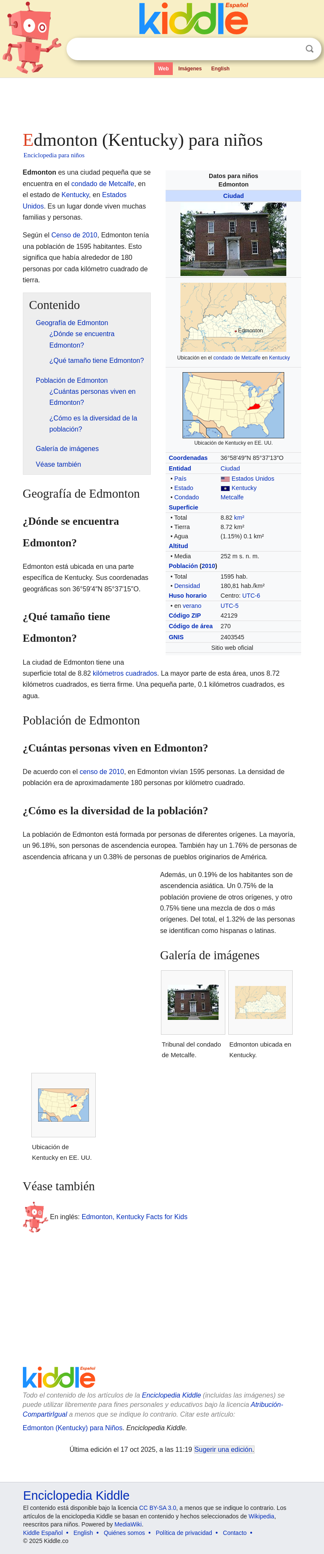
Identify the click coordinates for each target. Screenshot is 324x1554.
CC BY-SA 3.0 (157, 1507)
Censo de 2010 (74, 235)
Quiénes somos (124, 1532)
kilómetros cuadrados (125, 673)
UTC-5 (229, 605)
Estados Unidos (253, 478)
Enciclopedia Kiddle (171, 1395)
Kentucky (279, 358)
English (220, 69)
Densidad (187, 585)
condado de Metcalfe (236, 358)
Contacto (234, 1532)
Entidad (180, 468)
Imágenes (190, 69)
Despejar (292, 49)
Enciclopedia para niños (54, 155)
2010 (208, 566)
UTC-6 (251, 595)
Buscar (309, 48)
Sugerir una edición (223, 1449)
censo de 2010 (102, 771)
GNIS (176, 637)
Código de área (191, 626)
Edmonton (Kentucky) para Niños (73, 1427)
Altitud (178, 546)
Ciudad (233, 195)
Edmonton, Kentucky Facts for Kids (135, 1216)
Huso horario (188, 595)
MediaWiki (128, 1524)
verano (192, 605)
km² (239, 517)
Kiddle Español (43, 1532)
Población (183, 566)
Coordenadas (188, 457)
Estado (183, 488)
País (180, 478)
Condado (186, 497)
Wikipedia (261, 1516)
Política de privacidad (184, 1532)
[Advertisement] (162, 101)
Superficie (183, 507)
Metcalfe (232, 497)
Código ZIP (185, 615)
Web (163, 69)
